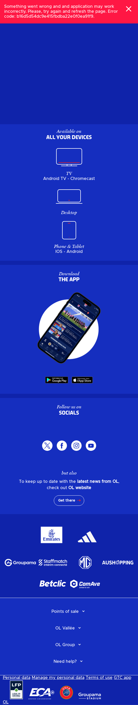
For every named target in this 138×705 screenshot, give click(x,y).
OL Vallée (65, 628)
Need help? (65, 661)
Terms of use (99, 678)
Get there (66, 500)
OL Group (65, 645)
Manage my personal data (58, 678)
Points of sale (65, 611)
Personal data (16, 678)
